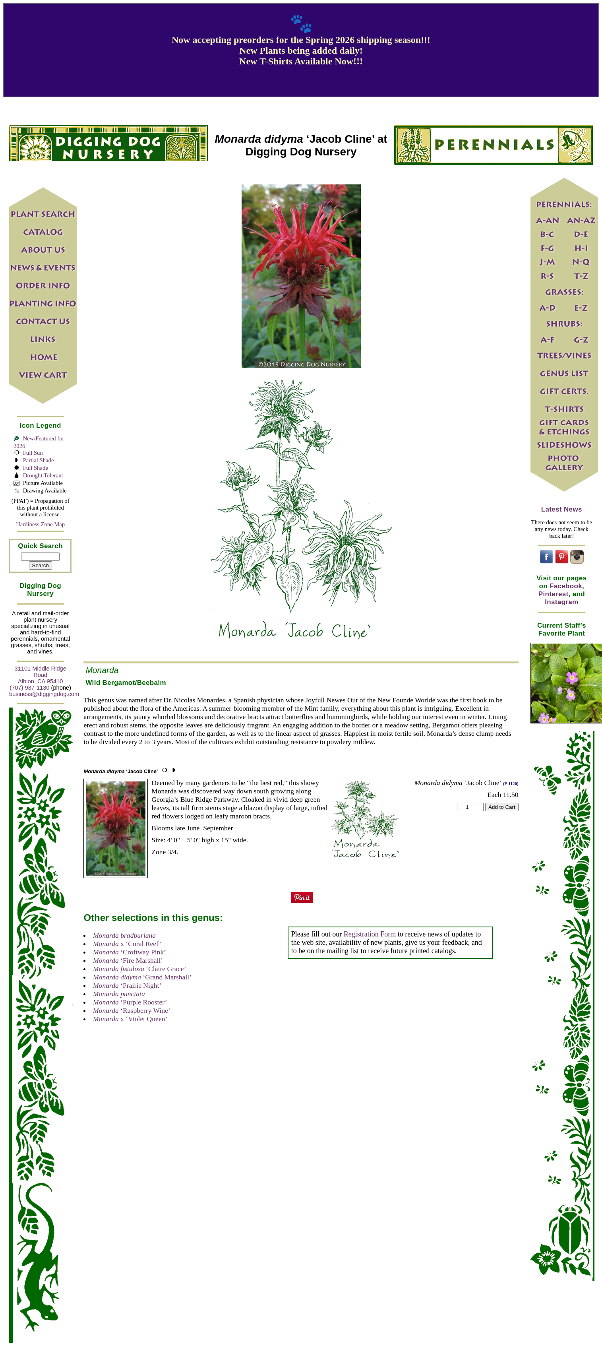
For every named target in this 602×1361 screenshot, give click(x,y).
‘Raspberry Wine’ (131, 1010)
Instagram (561, 602)
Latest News (561, 509)
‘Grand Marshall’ (142, 977)
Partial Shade (38, 460)
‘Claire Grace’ (139, 969)
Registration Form (370, 934)
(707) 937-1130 (29, 687)
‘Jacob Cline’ (120, 771)
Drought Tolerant (43, 475)
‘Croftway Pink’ (129, 952)
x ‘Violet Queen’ (130, 1019)
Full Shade (35, 468)
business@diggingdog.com (44, 694)
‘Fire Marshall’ (128, 960)
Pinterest (553, 594)
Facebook (566, 586)
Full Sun (33, 453)
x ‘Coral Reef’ (127, 944)
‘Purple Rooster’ (130, 1002)
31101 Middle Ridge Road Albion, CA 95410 (40, 674)
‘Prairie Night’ (127, 985)
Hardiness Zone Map (40, 524)
